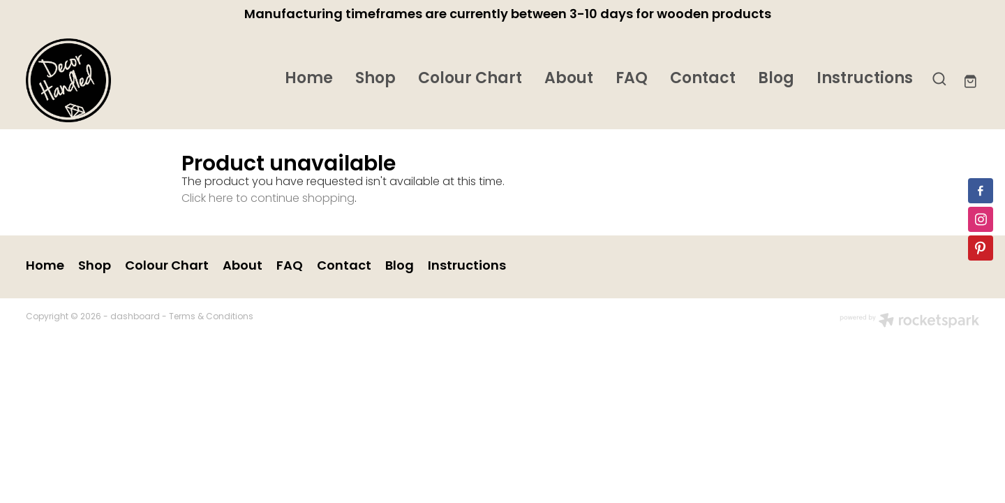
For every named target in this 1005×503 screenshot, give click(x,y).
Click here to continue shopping (268, 199)
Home (309, 79)
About (568, 79)
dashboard (135, 317)
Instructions (865, 79)
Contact (703, 79)
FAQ (632, 79)
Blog (776, 79)
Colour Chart (470, 79)
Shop (375, 79)
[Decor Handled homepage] (121, 80)
